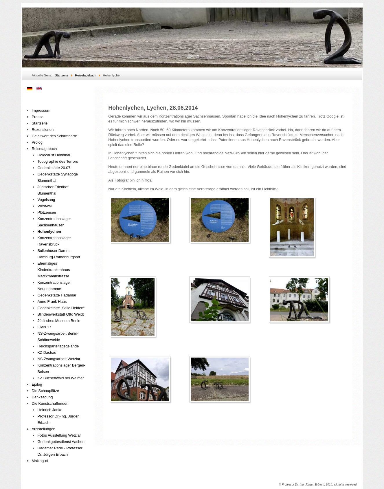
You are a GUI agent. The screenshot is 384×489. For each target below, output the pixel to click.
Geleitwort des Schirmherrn (54, 136)
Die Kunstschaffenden (50, 403)
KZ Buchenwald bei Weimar (60, 378)
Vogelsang (46, 199)
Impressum (41, 110)
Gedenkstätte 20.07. (54, 168)
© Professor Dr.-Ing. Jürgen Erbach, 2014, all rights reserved (318, 484)
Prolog (37, 142)
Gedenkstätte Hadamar (56, 295)
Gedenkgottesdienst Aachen (60, 441)
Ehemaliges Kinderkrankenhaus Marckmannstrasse (53, 269)
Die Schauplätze (45, 391)
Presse (37, 117)
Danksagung (42, 397)
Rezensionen (43, 129)
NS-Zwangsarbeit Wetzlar (58, 359)
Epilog (37, 384)
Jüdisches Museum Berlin (58, 320)
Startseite (39, 123)
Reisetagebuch (44, 148)
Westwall (44, 206)
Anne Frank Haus (52, 301)
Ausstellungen (43, 429)
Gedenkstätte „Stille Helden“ (60, 308)
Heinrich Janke (49, 410)
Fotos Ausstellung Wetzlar (59, 435)
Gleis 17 (44, 327)
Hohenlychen (49, 231)
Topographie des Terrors (57, 161)
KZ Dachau (46, 352)
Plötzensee (46, 212)
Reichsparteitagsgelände (58, 346)
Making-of (40, 461)
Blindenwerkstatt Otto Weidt (60, 314)
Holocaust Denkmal (53, 155)
